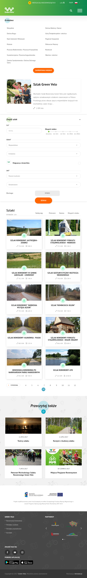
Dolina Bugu (11, 33)
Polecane (52, 213)
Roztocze (48, 50)
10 (63, 385)
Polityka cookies (12, 525)
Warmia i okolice (51, 55)
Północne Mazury (51, 44)
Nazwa (61, 213)
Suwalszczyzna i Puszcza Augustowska (21, 55)
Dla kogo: (9, 193)
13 (43, 389)
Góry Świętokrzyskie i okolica (56, 33)
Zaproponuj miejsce (43, 70)
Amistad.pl (78, 574)
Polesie (9, 44)
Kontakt (9, 533)
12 (75, 385)
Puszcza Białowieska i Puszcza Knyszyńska (22, 50)
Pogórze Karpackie (52, 39)
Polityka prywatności (13, 529)
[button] (77, 3)
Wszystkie (10, 28)
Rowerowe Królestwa (14, 521)
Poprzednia (14, 385)
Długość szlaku (73, 213)
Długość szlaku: (51, 129)
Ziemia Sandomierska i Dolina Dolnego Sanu (21, 61)
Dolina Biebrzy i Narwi (53, 28)
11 (69, 385)
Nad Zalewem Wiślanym (16, 39)
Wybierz (47, 193)
